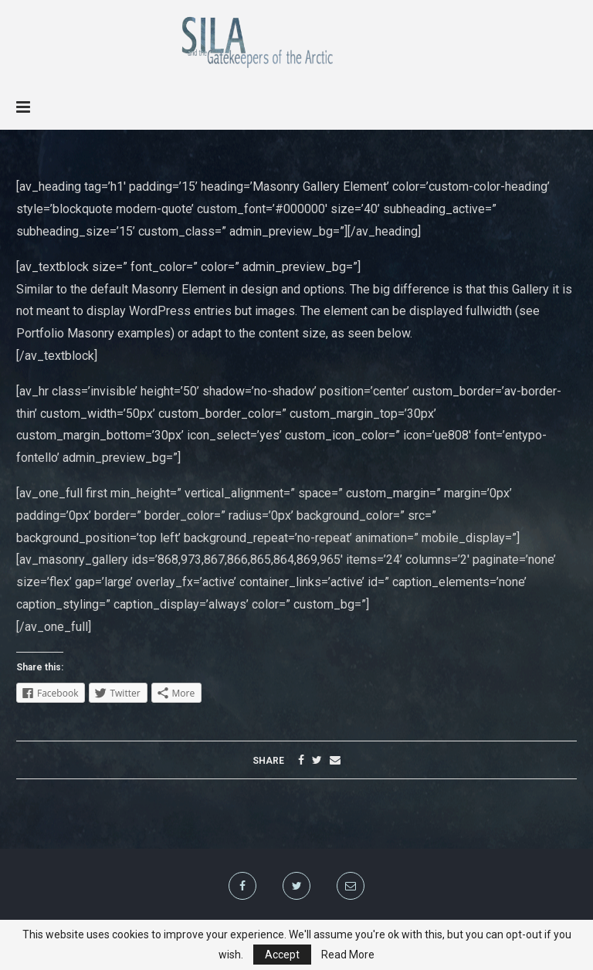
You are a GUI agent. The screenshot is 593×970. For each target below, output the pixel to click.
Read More (347, 954)
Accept (282, 954)
